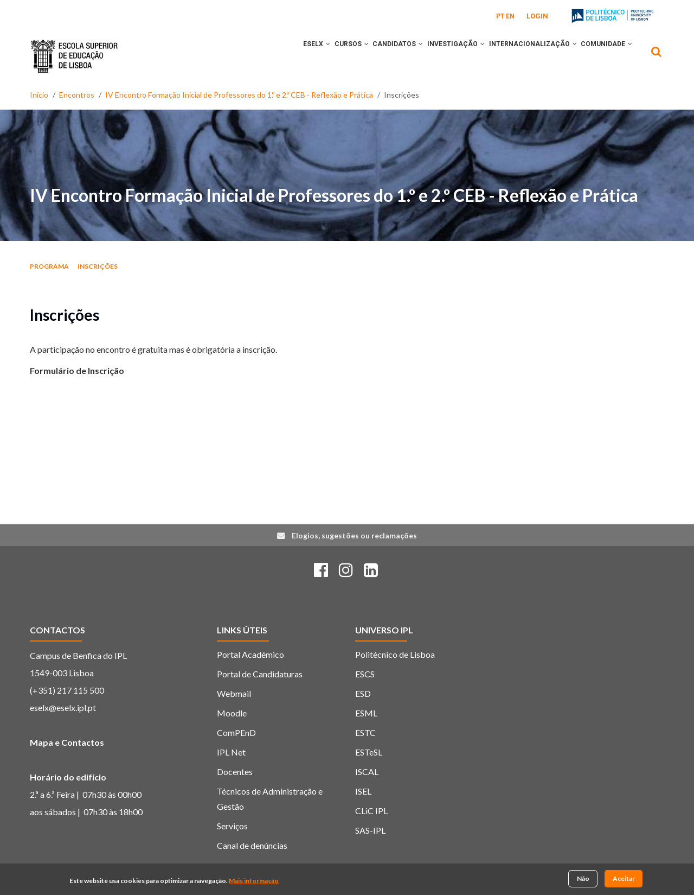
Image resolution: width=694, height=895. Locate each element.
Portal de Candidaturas (260, 674)
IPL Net (231, 752)
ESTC (365, 732)
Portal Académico (250, 654)
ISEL (363, 791)
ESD (363, 693)
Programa (49, 266)
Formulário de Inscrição (77, 370)
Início (39, 94)
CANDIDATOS (374, 56)
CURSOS (321, 56)
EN (510, 16)
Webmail (234, 693)
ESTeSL (368, 752)
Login (537, 16)
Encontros (76, 94)
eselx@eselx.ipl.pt (63, 707)
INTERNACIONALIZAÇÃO (523, 56)
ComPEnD (236, 732)
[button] (291, 56)
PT (500, 16)
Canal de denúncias (252, 845)
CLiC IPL (371, 810)
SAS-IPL (370, 830)
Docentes (235, 771)
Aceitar (624, 879)
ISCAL (366, 771)
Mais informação (254, 881)
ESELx (279, 56)
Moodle (232, 713)
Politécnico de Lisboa (395, 654)
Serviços (232, 826)
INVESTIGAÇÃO (439, 56)
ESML (366, 713)
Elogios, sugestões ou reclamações (354, 535)
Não (583, 879)
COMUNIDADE (603, 56)
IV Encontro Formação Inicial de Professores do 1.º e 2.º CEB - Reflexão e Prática (239, 94)
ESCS (365, 674)
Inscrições (98, 266)
